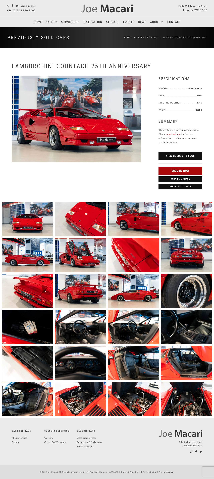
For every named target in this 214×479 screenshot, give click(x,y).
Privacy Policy (149, 472)
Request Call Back (180, 186)
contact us (173, 134)
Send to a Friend (180, 179)
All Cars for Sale (19, 438)
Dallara (15, 442)
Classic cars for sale (86, 438)
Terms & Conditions (130, 472)
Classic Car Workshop (55, 442)
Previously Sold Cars (39, 37)
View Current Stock (180, 155)
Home (127, 37)
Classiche (48, 438)
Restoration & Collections (89, 442)
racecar (170, 472)
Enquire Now (180, 170)
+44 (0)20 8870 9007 (21, 10)
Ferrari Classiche (85, 446)
